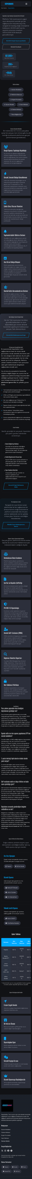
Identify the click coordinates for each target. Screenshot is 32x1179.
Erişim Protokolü (6, 1135)
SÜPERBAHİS (9, 4)
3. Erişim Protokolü (16, 99)
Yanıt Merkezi (5, 1138)
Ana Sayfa (4, 8)
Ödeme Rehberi (5, 1132)
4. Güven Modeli (9, 104)
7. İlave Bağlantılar (16, 114)
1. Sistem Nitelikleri (16, 89)
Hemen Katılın (5, 1141)
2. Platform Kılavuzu (16, 94)
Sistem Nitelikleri (6, 1129)
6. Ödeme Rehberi (16, 109)
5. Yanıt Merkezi (23, 104)
